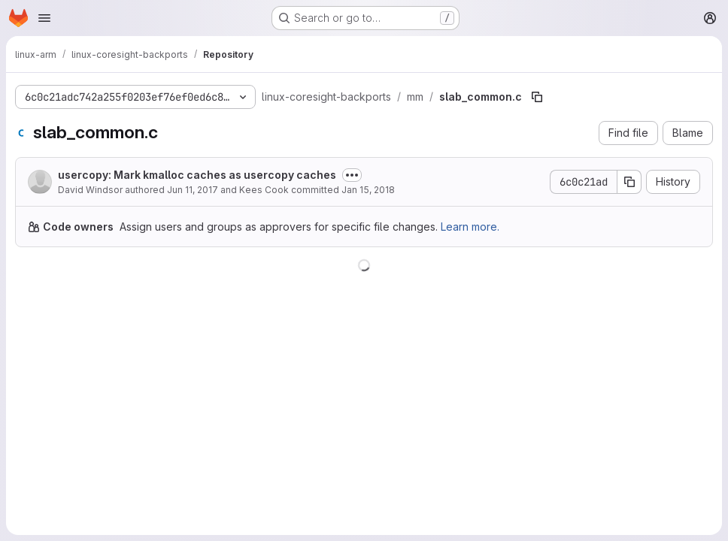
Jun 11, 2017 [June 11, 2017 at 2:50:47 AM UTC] (192, 189)
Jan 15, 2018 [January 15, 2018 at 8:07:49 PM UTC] (368, 189)
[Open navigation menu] (44, 18)
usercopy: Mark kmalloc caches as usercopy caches (197, 174)
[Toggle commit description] (352, 175)
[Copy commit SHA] (629, 182)
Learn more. (470, 226)
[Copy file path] (537, 97)
